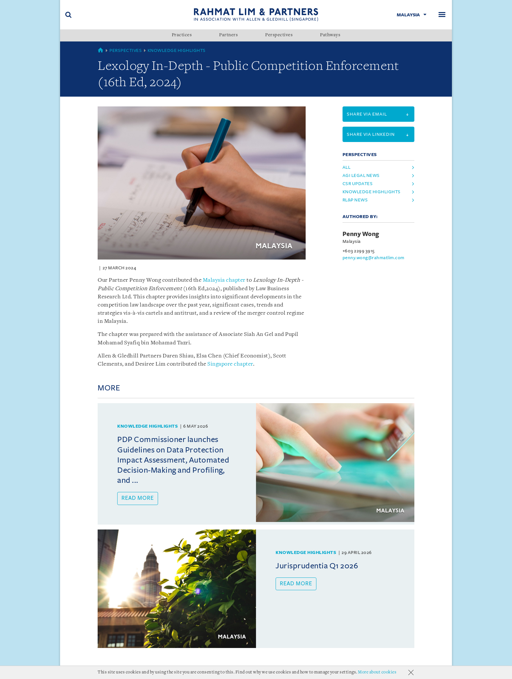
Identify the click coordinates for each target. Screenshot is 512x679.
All (347, 167)
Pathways (330, 35)
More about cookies (377, 672)
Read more (137, 498)
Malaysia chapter (224, 280)
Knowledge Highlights (177, 50)
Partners (228, 35)
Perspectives (279, 35)
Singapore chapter (230, 364)
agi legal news (361, 175)
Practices (182, 35)
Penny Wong (361, 234)
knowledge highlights (372, 191)
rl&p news (355, 199)
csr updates (358, 183)
